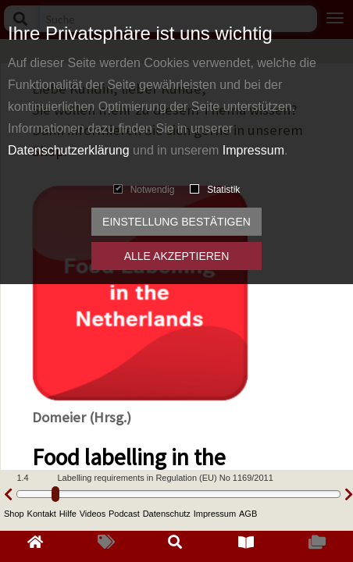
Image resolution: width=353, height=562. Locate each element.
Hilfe (68, 513)
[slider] (55, 494)
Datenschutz (167, 513)
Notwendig (144, 189)
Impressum (253, 150)
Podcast (124, 513)
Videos (92, 513)
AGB (248, 513)
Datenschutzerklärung (69, 150)
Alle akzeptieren (177, 256)
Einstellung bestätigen (176, 221)
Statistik (215, 189)
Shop (14, 513)
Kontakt (41, 513)
